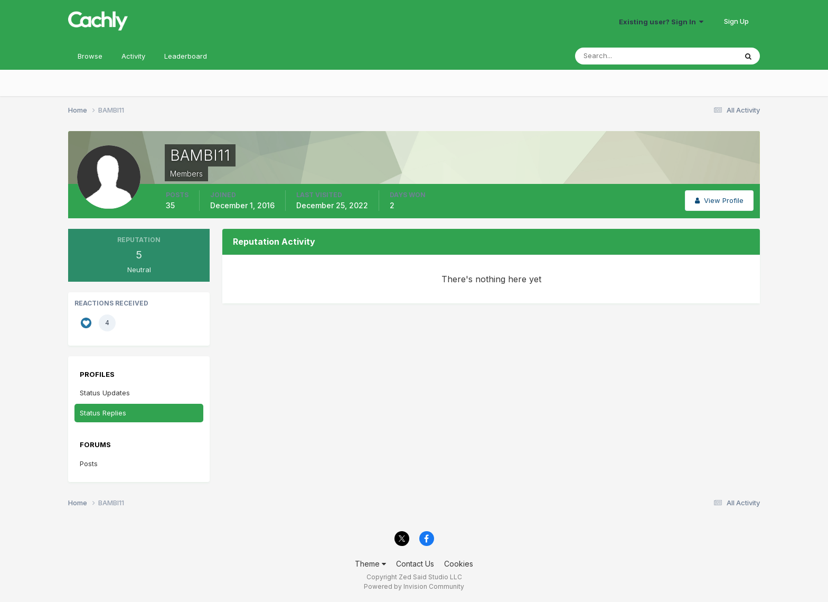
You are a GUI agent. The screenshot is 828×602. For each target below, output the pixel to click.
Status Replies (103, 413)
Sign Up (736, 21)
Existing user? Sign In (661, 21)
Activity (133, 56)
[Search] (621, 56)
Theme (370, 563)
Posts (89, 463)
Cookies (458, 563)
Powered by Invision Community (414, 586)
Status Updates (105, 392)
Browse (90, 56)
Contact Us (415, 563)
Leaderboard (185, 56)
